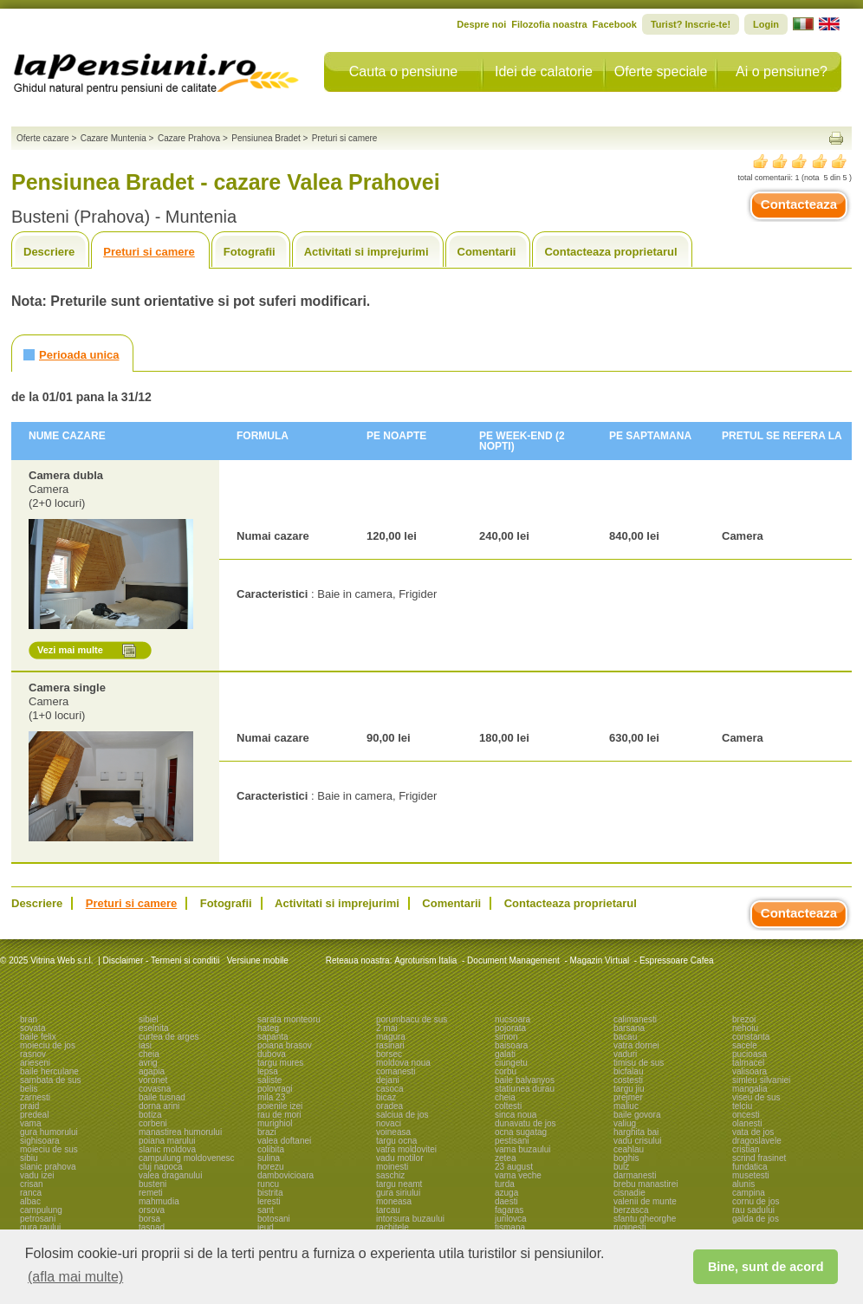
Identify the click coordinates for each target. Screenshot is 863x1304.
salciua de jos (402, 1114)
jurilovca (511, 1218)
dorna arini (159, 1106)
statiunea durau (525, 1088)
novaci (388, 1123)
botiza (150, 1114)
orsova (152, 1210)
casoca (390, 1088)
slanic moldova (167, 1149)
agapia (152, 1071)
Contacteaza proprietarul (610, 251)
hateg (268, 1028)
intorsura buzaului (410, 1218)
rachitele (392, 1227)
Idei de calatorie (544, 71)
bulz (621, 1166)
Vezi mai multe (70, 650)
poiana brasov (284, 1045)
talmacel (748, 1062)
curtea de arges (169, 1036)
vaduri (625, 1054)
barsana (629, 1028)
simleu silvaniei (761, 1080)
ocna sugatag (521, 1132)
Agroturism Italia (425, 960)
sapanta (273, 1036)
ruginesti (629, 1227)
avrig (148, 1062)
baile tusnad (162, 1097)
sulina (268, 1158)
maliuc (626, 1106)
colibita (270, 1149)
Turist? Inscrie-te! (690, 24)
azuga (506, 1192)
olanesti (747, 1123)
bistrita (269, 1192)
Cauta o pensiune (403, 71)
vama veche (518, 1175)
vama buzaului (522, 1149)
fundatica (750, 1166)
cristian (746, 1149)
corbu (505, 1071)
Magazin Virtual (600, 960)
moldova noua (403, 1062)
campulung (41, 1210)
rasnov (33, 1054)
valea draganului (170, 1175)
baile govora (636, 1114)
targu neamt (399, 1184)
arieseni (35, 1062)
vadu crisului (637, 1140)
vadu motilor (399, 1158)
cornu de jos (755, 1201)
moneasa (394, 1201)
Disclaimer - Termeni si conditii (161, 960)
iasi (145, 1045)
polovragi (275, 1088)
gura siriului (398, 1192)
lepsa (267, 1071)
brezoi (744, 1019)
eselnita (153, 1028)
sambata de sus (50, 1080)
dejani (387, 1080)
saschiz (390, 1175)
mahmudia (159, 1201)
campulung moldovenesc (187, 1158)
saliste (269, 1080)
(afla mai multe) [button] (75, 1276)
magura (391, 1036)
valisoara (749, 1071)
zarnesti (35, 1097)
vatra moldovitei (406, 1149)
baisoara (511, 1045)
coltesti (508, 1106)
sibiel (149, 1019)
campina (748, 1192)
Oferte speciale (661, 71)
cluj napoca (161, 1166)
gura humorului (49, 1132)
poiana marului (167, 1140)
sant (265, 1210)
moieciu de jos (47, 1045)
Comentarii (486, 251)
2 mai (386, 1028)
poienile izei (279, 1106)
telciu (742, 1106)
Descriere (49, 251)
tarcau (388, 1210)
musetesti (750, 1175)
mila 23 (271, 1097)
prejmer (628, 1097)
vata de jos (753, 1132)
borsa (149, 1218)
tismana (510, 1227)
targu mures (280, 1062)
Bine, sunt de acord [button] (766, 1267)
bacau (625, 1036)
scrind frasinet (759, 1158)
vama (30, 1123)
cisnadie (629, 1192)
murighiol (275, 1123)
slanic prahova (47, 1166)
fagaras (509, 1210)
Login (766, 24)
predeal (34, 1114)
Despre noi (481, 24)
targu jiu (629, 1088)
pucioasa (749, 1054)
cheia (149, 1054)
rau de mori (279, 1114)
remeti (151, 1192)
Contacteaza (799, 204)
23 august (514, 1166)
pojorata (510, 1028)
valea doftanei (284, 1140)
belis (29, 1088)
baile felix (38, 1036)
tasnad (152, 1227)
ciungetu (511, 1062)
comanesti (396, 1071)
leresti (269, 1201)
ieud (265, 1227)
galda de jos (755, 1218)
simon (506, 1036)
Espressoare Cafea (676, 960)
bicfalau (628, 1071)
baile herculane (49, 1071)
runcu (268, 1184)
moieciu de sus (49, 1149)
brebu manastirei (645, 1184)
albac (30, 1201)
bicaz (386, 1097)
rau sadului (753, 1210)
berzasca (631, 1210)
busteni (152, 1184)
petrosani (37, 1218)
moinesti (392, 1166)
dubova (271, 1054)
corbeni (153, 1123)
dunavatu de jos (525, 1123)
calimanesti (635, 1019)
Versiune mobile (256, 960)
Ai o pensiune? (781, 71)
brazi (266, 1132)
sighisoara (40, 1140)
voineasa (393, 1132)
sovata (32, 1028)
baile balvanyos (525, 1080)
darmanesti (634, 1175)
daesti (506, 1201)
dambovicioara (285, 1175)
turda (505, 1184)
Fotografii (250, 251)
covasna (155, 1088)
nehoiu (745, 1028)
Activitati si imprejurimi (366, 251)
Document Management (513, 960)
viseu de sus (756, 1097)
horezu (270, 1166)
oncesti (746, 1114)
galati (505, 1054)
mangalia (750, 1088)
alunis (743, 1184)
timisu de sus (638, 1062)
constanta (750, 1036)
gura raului (40, 1227)
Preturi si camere (149, 251)
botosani (273, 1218)
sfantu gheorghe (644, 1218)
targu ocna (396, 1140)
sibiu (29, 1158)
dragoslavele (757, 1140)
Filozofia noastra (549, 24)
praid (29, 1106)
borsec (389, 1054)
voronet (153, 1080)
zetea (505, 1158)
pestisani (512, 1140)
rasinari (390, 1045)
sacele (744, 1045)
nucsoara (512, 1019)
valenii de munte (645, 1201)
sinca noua (515, 1114)
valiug (624, 1123)
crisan (31, 1184)
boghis (626, 1158)
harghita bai (636, 1132)
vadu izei (37, 1175)
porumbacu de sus (411, 1019)
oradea (389, 1106)
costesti (628, 1080)
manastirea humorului (180, 1132)
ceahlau (628, 1149)
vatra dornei (636, 1045)
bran (28, 1019)
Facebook (615, 24)
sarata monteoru (289, 1019)
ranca (31, 1192)
